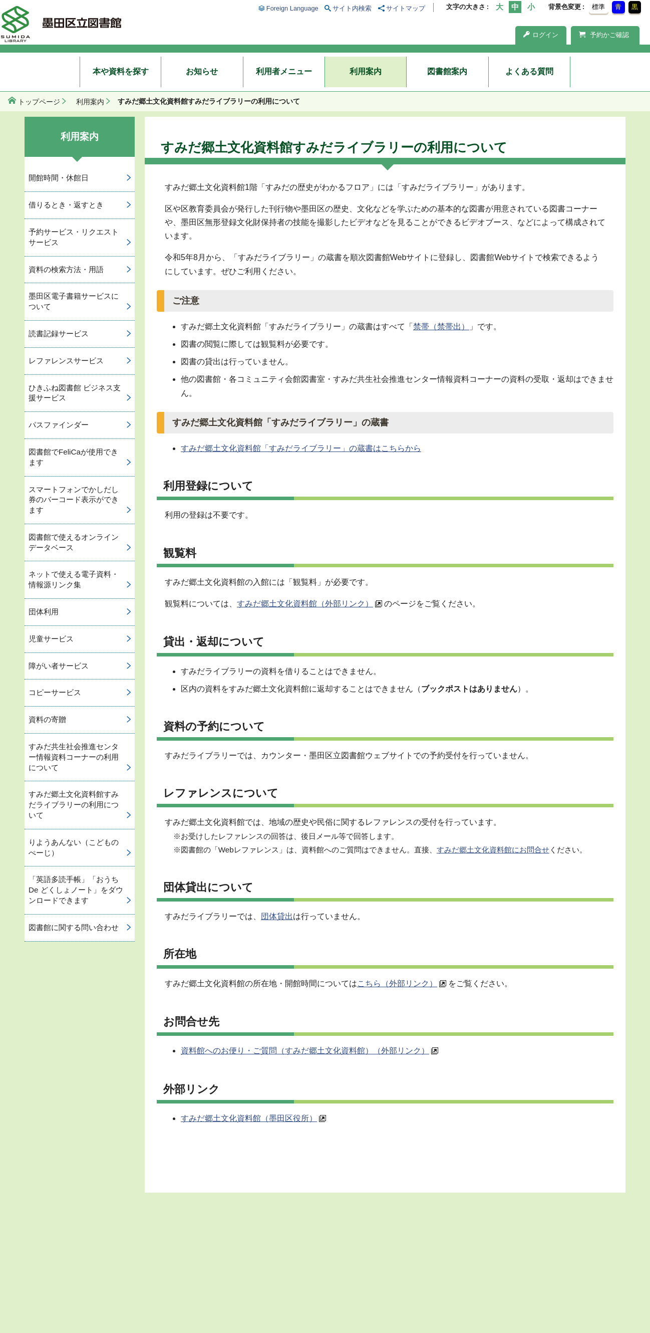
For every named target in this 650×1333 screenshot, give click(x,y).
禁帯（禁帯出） (441, 326)
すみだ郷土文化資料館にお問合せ (493, 849)
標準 (598, 7)
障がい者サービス (59, 665)
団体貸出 (277, 916)
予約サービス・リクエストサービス (74, 237)
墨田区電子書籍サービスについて (74, 301)
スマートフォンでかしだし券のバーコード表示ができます (74, 500)
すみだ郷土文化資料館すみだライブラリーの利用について (74, 804)
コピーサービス (55, 692)
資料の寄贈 (47, 719)
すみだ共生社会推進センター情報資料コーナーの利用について (74, 757)
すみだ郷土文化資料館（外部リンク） (305, 603)
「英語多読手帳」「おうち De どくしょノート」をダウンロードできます (76, 890)
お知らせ (202, 71)
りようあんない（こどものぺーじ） (74, 847)
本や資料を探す (121, 71)
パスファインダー (59, 424)
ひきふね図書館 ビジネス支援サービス (75, 392)
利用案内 (366, 71)
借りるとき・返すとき (66, 204)
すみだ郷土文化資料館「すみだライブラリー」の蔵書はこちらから (301, 448)
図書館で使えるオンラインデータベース (74, 542)
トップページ (39, 102)
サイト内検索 (352, 8)
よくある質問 (529, 71)
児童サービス (51, 638)
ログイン (540, 35)
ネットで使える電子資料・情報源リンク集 (74, 579)
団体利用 (44, 611)
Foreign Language (292, 8)
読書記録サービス (59, 333)
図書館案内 (447, 71)
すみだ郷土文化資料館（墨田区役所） (249, 1118)
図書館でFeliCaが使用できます (73, 457)
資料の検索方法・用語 (66, 269)
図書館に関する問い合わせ (74, 927)
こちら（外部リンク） (397, 983)
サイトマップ (405, 8)
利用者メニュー (284, 71)
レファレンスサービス (66, 360)
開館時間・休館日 (59, 177)
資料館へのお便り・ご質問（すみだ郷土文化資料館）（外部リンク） (305, 1050)
